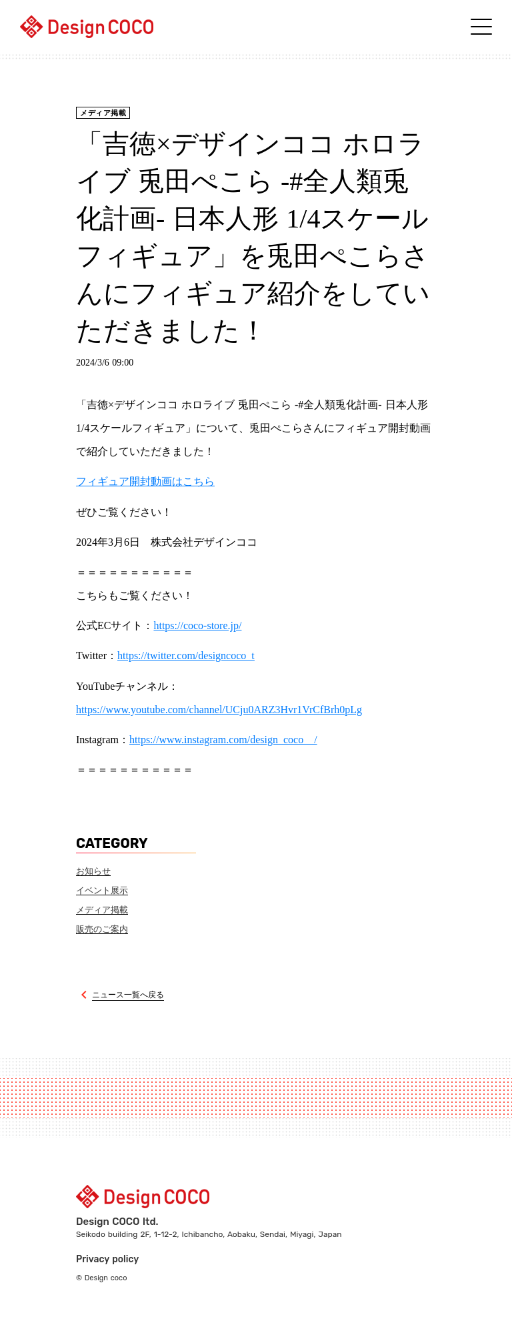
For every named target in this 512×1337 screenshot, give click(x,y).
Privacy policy (107, 1259)
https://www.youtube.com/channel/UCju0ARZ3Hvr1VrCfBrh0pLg (219, 709)
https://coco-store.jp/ (197, 625)
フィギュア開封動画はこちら (145, 481)
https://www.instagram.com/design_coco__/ (223, 739)
